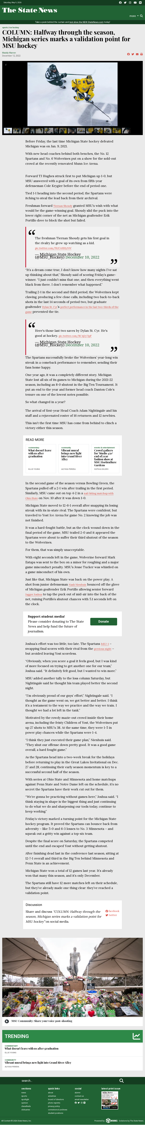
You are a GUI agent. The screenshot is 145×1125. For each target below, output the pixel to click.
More (123, 15)
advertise (52, 1096)
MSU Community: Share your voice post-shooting (41, 1021)
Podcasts (93, 15)
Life (34, 15)
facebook (110, 912)
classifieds (26, 1106)
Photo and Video (109, 15)
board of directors (56, 1100)
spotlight (25, 1100)
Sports (43, 15)
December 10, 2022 (82, 257)
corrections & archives (57, 1110)
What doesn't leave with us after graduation (39, 453)
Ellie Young (34, 469)
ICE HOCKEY (14, 28)
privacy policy (54, 1106)
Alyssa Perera (68, 469)
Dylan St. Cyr (51, 307)
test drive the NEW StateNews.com (86, 22)
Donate (134, 16)
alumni (77, 1093)
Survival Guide (59, 15)
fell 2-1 (105, 644)
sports (24, 1096)
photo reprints (54, 1103)
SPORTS (5, 28)
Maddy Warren (9, 53)
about (50, 1093)
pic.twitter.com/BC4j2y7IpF (79, 336)
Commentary (76, 15)
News (25, 15)
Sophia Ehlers (101, 469)
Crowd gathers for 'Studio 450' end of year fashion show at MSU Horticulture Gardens (105, 458)
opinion (24, 1103)
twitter (109, 917)
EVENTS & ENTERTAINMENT (104, 448)
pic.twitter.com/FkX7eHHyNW (57, 248)
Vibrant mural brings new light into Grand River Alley (71, 455)
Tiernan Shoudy (65, 206)
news (23, 1093)
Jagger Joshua (48, 595)
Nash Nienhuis (79, 585)
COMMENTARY (33, 448)
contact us (79, 1096)
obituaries (25, 1110)
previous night (104, 649)
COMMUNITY (66, 448)
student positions (55, 1113)
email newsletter (82, 1100)
